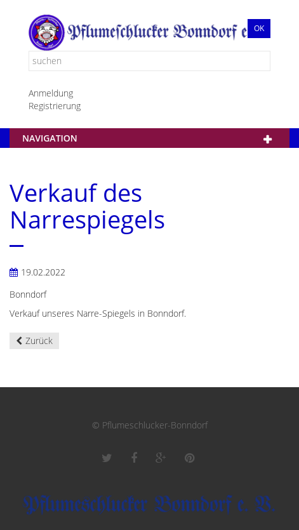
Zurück (39, 341)
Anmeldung (51, 93)
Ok (259, 28)
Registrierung (55, 106)
